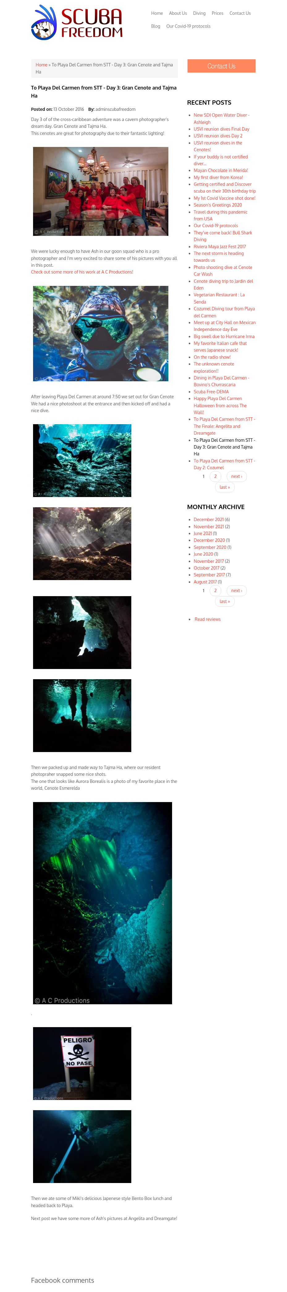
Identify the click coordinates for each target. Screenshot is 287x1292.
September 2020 (210, 547)
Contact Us (240, 13)
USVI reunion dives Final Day (221, 129)
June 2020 (203, 554)
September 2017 (209, 574)
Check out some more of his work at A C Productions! (82, 271)
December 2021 (209, 519)
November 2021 (209, 526)
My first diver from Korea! (218, 177)
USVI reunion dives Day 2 (218, 135)
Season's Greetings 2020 (218, 204)
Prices (217, 13)
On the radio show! (212, 357)
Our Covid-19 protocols (189, 26)
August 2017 (205, 581)
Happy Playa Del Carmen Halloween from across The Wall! (220, 405)
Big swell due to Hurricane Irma (224, 336)
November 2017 (209, 561)
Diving (199, 13)
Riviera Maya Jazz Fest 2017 (220, 246)
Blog (155, 26)
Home (157, 13)
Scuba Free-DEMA (211, 391)
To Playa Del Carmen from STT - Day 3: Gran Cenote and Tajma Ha (224, 447)
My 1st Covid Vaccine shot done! (224, 198)
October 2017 (206, 568)
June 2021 (203, 533)
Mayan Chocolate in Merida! (221, 170)
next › (236, 476)
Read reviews (208, 619)
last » (225, 487)
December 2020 (209, 540)
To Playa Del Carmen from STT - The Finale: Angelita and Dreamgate (224, 426)
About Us (178, 13)
